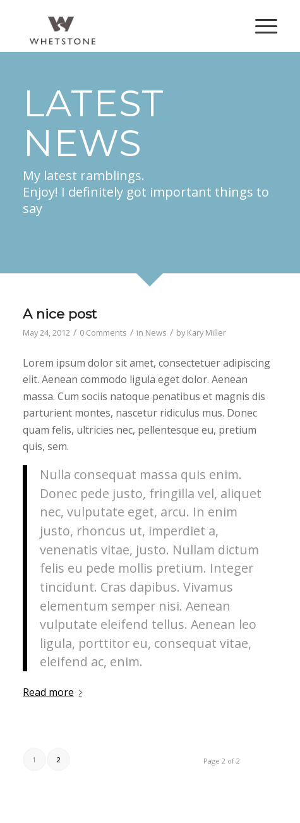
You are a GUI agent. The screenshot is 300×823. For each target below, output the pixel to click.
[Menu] (260, 26)
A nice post (60, 314)
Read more (55, 692)
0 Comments (103, 332)
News (156, 332)
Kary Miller (206, 332)
